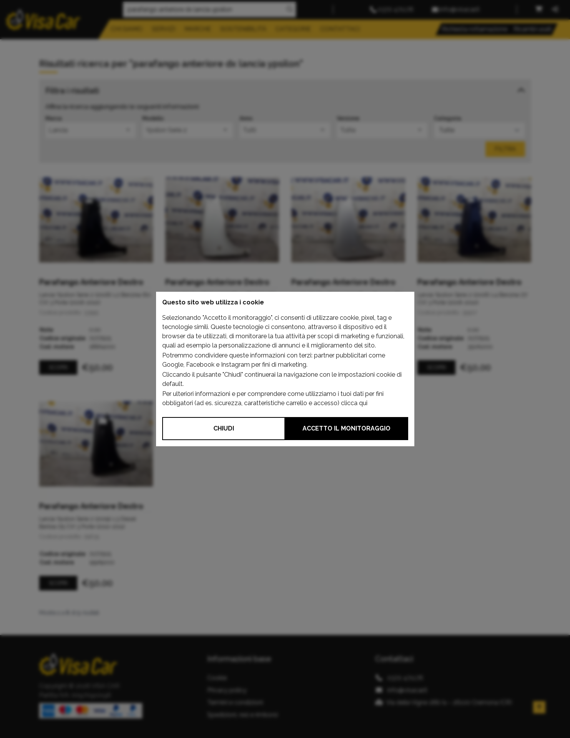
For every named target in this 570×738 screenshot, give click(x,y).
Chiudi (223, 428)
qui (363, 403)
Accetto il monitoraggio (346, 428)
